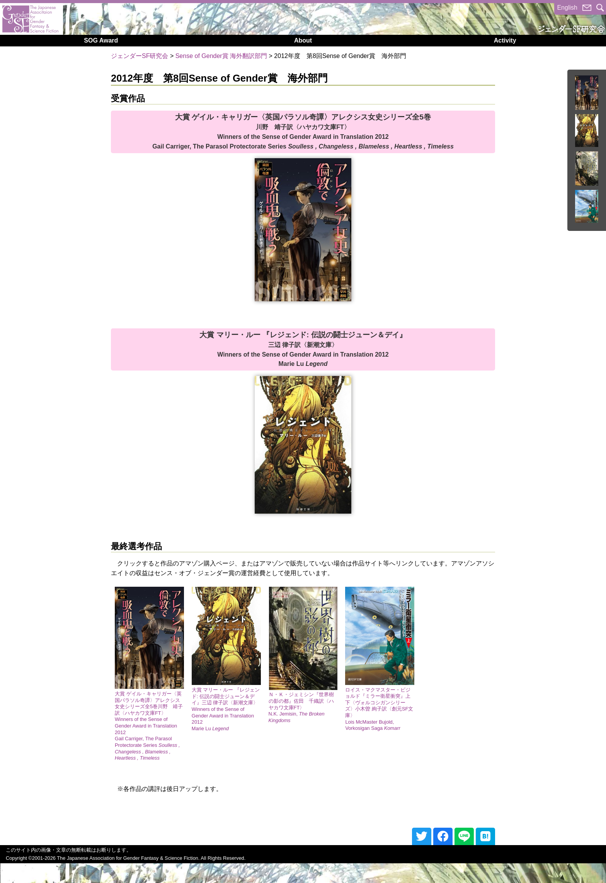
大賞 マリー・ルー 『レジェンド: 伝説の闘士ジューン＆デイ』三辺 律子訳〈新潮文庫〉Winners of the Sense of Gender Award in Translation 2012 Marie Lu (226, 709)
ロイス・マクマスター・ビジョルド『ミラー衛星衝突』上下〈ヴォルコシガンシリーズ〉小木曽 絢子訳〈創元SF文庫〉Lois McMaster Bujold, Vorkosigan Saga (379, 709)
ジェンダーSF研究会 (139, 56)
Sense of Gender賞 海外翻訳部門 (221, 56)
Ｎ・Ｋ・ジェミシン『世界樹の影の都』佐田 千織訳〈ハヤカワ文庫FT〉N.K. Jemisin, (301, 707)
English (567, 7)
